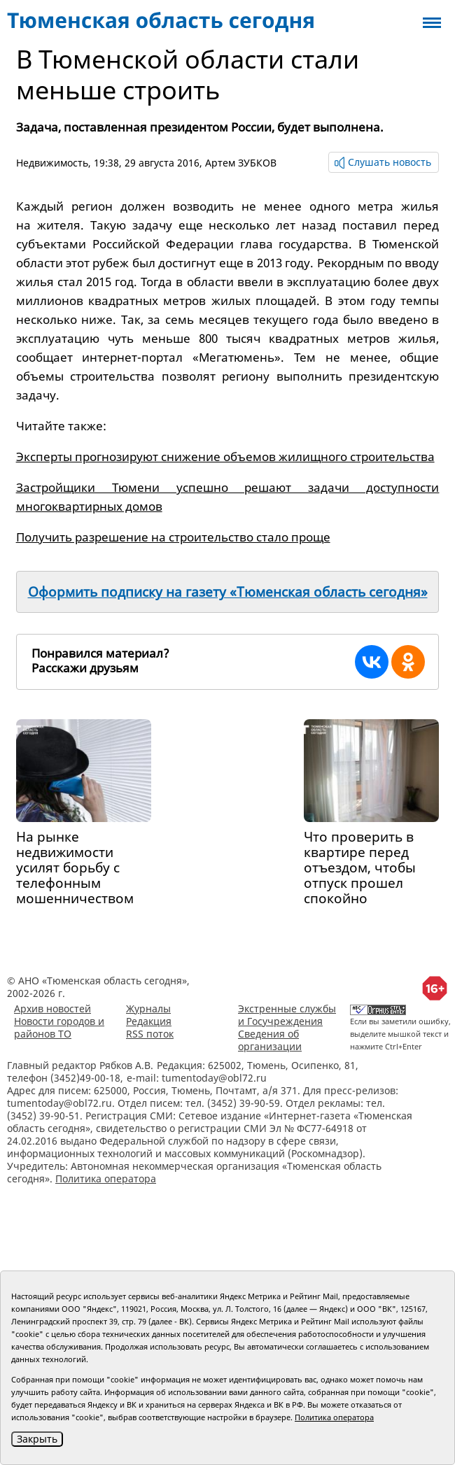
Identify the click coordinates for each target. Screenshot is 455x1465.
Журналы (148, 1008)
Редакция (149, 1021)
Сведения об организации (270, 1040)
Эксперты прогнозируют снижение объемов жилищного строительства (225, 456)
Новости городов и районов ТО (59, 1027)
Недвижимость (52, 162)
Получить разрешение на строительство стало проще (173, 537)
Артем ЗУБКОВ (240, 162)
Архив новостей (52, 1008)
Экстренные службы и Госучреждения (287, 1015)
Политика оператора (105, 1178)
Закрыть (37, 1438)
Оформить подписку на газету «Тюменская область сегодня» (228, 592)
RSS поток (150, 1033)
